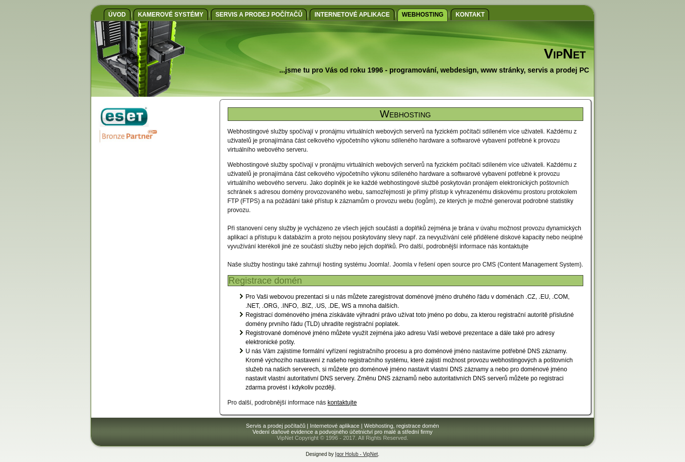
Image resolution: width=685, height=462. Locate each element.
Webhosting (423, 14)
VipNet (565, 53)
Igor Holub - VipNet (356, 454)
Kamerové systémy (170, 14)
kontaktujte (342, 402)
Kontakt (470, 14)
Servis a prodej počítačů (259, 14)
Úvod (117, 14)
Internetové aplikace (351, 14)
